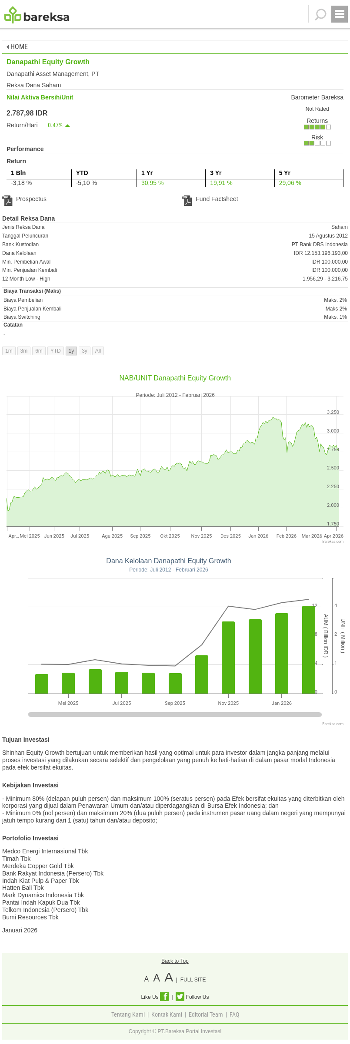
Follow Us (192, 997)
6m (39, 351)
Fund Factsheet (210, 198)
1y (71, 351)
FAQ (234, 1014)
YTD (55, 351)
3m (24, 351)
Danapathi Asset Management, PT (53, 73)
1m (9, 351)
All (98, 351)
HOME (17, 47)
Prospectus (24, 198)
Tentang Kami (128, 1014)
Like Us (155, 997)
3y (84, 351)
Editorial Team (206, 1014)
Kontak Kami (166, 1014)
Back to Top (174, 961)
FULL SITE (193, 980)
